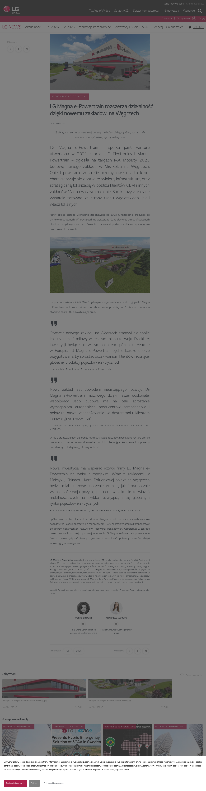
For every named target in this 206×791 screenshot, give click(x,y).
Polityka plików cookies (54, 783)
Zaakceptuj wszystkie (15, 783)
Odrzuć (34, 783)
